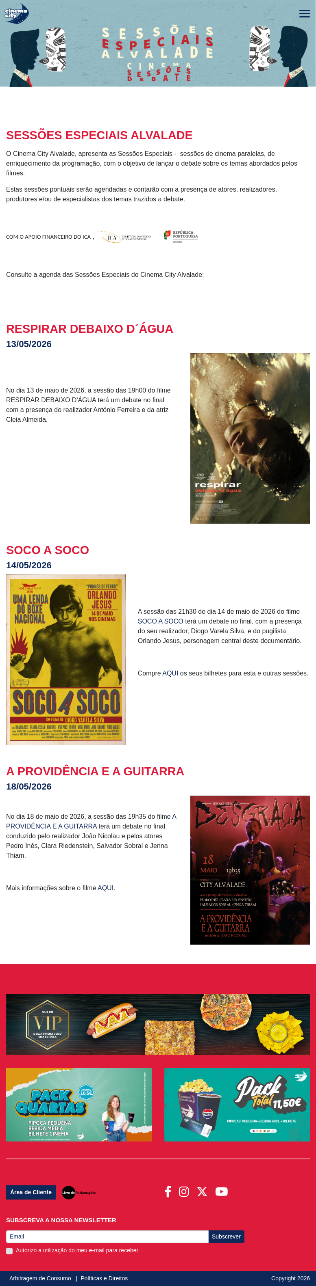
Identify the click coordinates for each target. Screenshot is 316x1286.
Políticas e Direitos (104, 1278)
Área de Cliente (31, 1192)
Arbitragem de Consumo (41, 1278)
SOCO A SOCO (160, 621)
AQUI (171, 673)
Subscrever (226, 1236)
